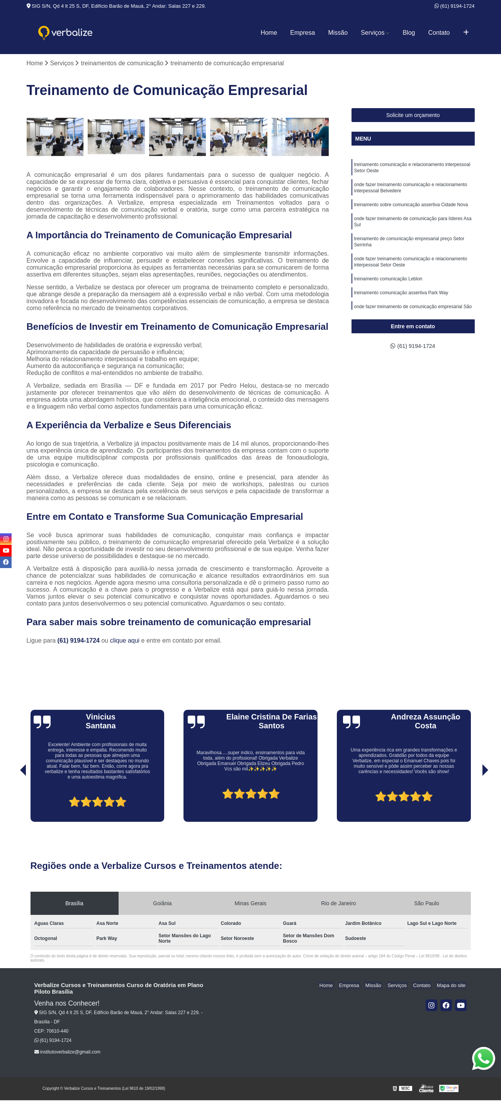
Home (269, 32)
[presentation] (12, 800)
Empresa (302, 32)
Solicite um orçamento (413, 116)
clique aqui (125, 641)
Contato (439, 32)
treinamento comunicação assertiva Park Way (401, 303)
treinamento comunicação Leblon (388, 288)
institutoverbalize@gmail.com (67, 1052)
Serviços (372, 32)
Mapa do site (452, 986)
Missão (338, 32)
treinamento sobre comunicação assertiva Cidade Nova (411, 209)
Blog (408, 32)
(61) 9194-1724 (455, 6)
